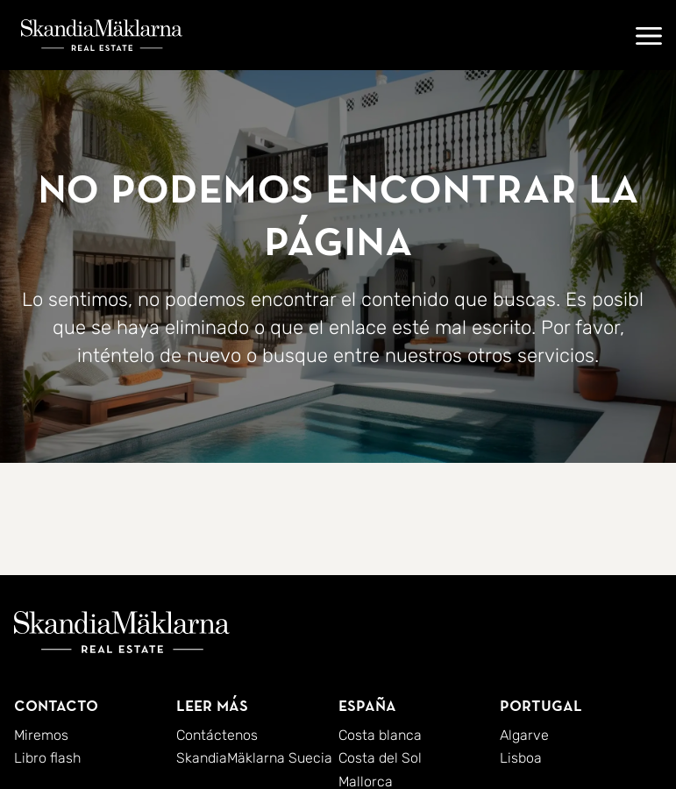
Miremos (41, 735)
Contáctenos (217, 735)
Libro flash (47, 758)
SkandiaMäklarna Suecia (254, 758)
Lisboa (521, 758)
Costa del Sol (380, 758)
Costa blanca (380, 735)
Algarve (524, 735)
